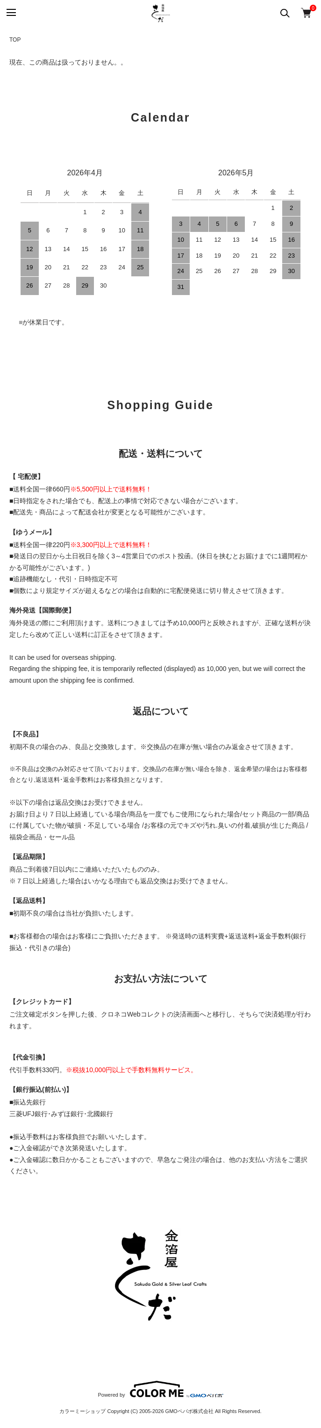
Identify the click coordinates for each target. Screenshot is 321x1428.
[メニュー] (10, 13)
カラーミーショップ (82, 1411)
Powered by (160, 1389)
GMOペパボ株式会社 (189, 1411)
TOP (15, 39)
